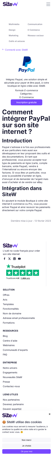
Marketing (13, 35)
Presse (6, 381)
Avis (5, 299)
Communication (35, 24)
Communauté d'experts (15, 350)
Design (12, 30)
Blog (5, 336)
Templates (8, 304)
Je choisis (26, 445)
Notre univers (10, 367)
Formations (9, 322)
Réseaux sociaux (36, 35)
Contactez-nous (11, 386)
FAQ (5, 354)
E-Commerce (34, 30)
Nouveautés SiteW (12, 377)
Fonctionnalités (11, 308)
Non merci (26, 440)
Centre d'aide (10, 340)
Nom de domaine (12, 313)
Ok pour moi (26, 451)
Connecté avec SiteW (15, 49)
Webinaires (9, 345)
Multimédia (14, 24)
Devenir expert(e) (12, 409)
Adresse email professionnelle (19, 318)
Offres (6, 294)
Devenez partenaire (13, 404)
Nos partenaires (11, 399)
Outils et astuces (17, 41)
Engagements (10, 372)
